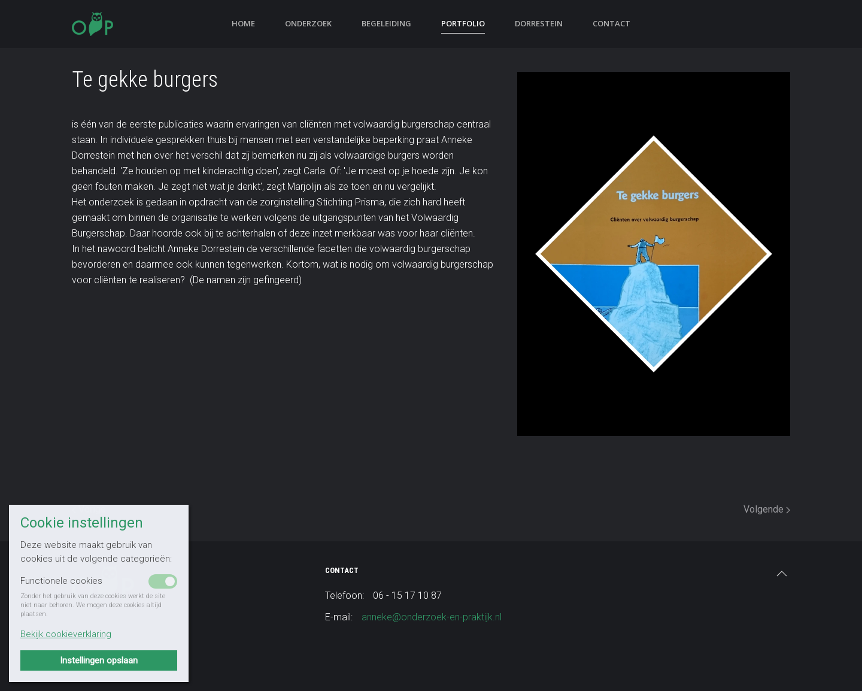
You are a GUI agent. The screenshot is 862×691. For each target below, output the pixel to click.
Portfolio (463, 23)
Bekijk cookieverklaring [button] (65, 634)
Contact (611, 23)
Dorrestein (539, 23)
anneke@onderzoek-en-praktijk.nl (432, 617)
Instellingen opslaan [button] (99, 660)
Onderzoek (308, 23)
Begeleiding (386, 23)
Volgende (766, 509)
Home (243, 23)
